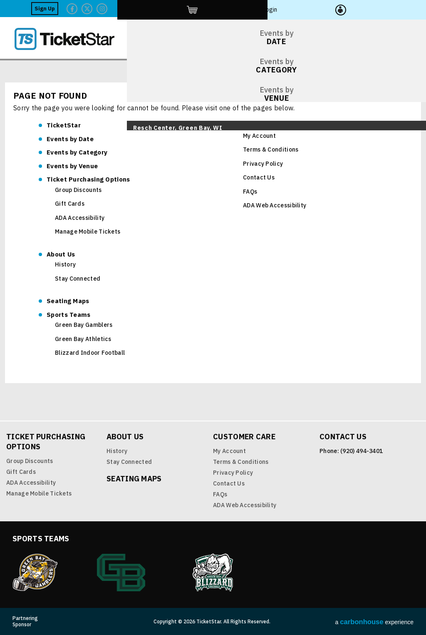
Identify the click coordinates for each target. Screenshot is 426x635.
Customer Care (258, 125)
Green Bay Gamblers (83, 325)
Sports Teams (69, 315)
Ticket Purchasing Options (88, 179)
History (65, 264)
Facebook (306, 8)
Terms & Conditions (270, 149)
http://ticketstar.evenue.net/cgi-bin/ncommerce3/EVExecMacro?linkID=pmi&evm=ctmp (364, 8)
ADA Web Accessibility (274, 205)
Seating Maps (68, 301)
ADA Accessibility (79, 218)
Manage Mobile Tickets (87, 231)
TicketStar (70, 39)
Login (393, 8)
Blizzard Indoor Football (90, 352)
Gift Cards (69, 203)
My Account (259, 135)
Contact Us (259, 177)
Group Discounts (78, 190)
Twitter (321, 8)
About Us (61, 254)
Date (70, 139)
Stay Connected (77, 278)
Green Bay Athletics (83, 339)
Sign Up (279, 8)
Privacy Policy (263, 163)
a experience (374, 622)
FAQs (250, 191)
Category (77, 152)
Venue (72, 166)
